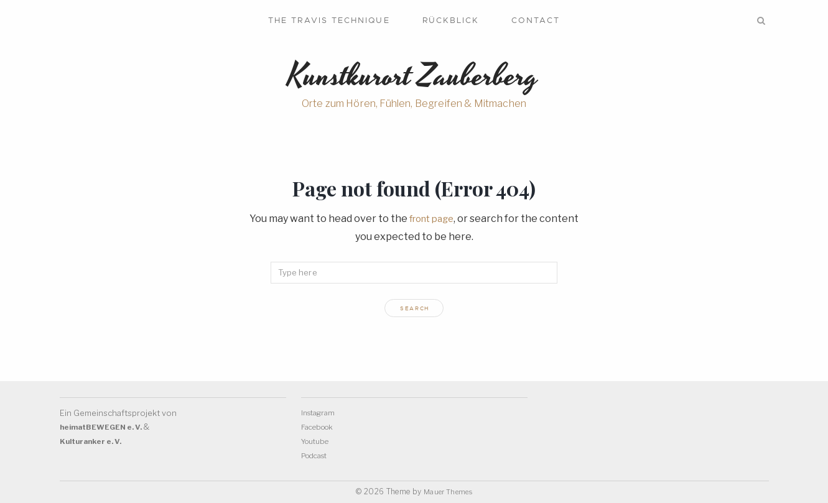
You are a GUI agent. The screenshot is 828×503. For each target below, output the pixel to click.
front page (431, 223)
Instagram (320, 414)
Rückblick (451, 20)
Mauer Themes (448, 491)
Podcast (317, 455)
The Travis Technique (329, 20)
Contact (535, 20)
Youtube (318, 441)
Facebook (320, 428)
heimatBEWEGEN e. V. (106, 428)
